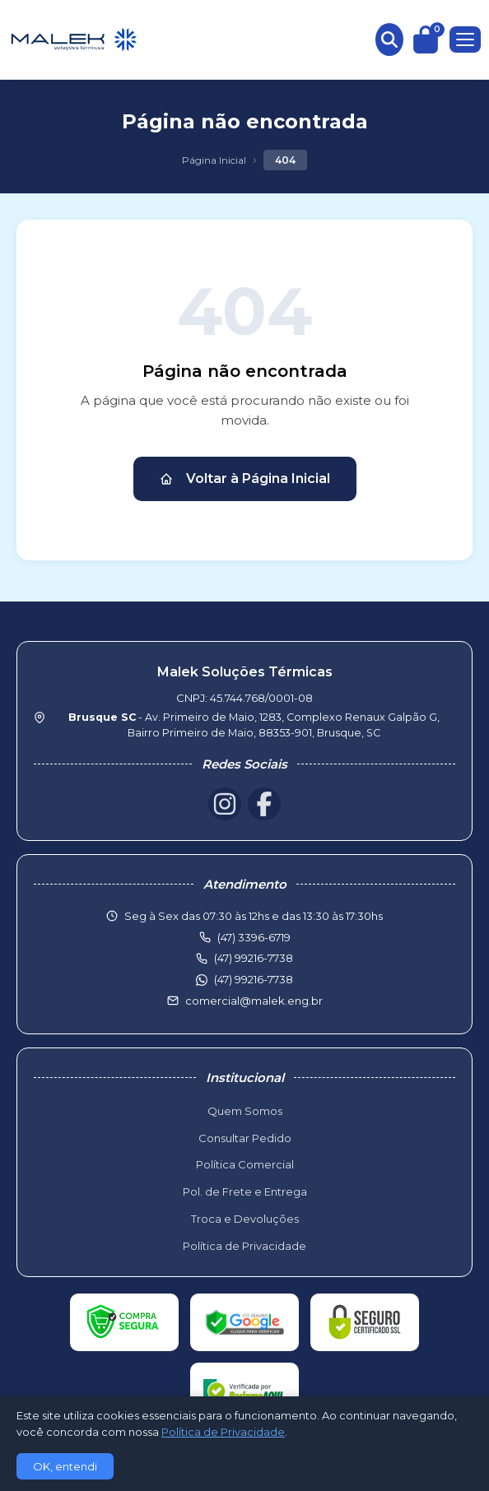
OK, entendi (65, 1466)
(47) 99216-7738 (253, 979)
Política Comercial (245, 1164)
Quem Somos (244, 1110)
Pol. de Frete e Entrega (245, 1191)
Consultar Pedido (244, 1138)
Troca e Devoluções (245, 1218)
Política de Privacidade (244, 1245)
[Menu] (465, 39)
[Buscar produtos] (389, 39)
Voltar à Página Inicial (245, 478)
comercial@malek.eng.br (254, 1000)
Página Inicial (214, 160)
